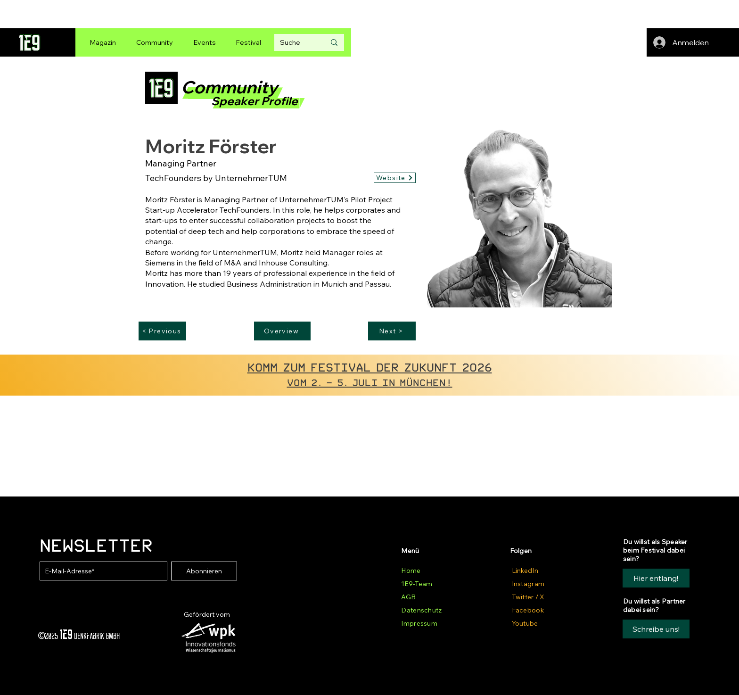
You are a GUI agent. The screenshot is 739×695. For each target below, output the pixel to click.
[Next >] (392, 331)
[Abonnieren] (204, 571)
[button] (656, 629)
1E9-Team (416, 583)
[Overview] (282, 331)
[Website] (395, 178)
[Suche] (295, 42)
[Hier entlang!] (656, 578)
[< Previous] (162, 331)
